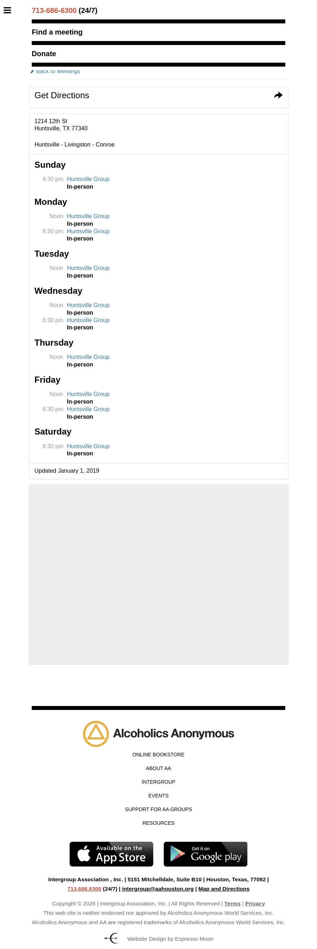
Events (158, 796)
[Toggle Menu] (9, 10)
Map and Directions (224, 889)
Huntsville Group (88, 179)
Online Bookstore (158, 754)
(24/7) (64, 10)
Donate (44, 54)
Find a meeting (57, 32)
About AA (158, 768)
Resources (158, 823)
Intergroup (158, 782)
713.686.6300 (84, 889)
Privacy (255, 903)
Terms (232, 903)
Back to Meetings (54, 71)
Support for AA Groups (158, 809)
